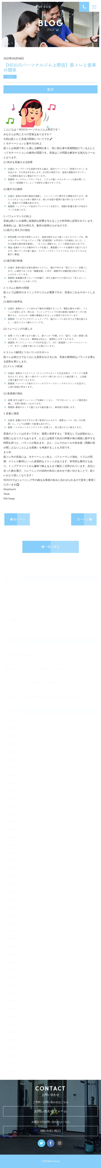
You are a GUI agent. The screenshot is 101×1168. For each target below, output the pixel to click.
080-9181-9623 (50, 1131)
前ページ (17, 519)
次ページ (84, 519)
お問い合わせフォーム (50, 1111)
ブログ (18, 43)
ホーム (7, 43)
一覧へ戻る (51, 547)
